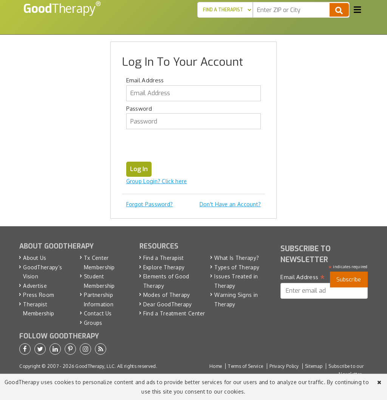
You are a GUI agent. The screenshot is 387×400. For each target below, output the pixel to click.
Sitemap (313, 366)
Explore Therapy (164, 267)
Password (139, 108)
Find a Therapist (163, 258)
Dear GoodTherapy (167, 304)
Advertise (35, 286)
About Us (34, 258)
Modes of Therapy (166, 295)
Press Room (38, 295)
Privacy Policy (284, 366)
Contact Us (98, 313)
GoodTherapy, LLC (95, 366)
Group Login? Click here (156, 181)
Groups (93, 323)
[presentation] (183, 147)
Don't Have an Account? (230, 204)
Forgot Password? (149, 204)
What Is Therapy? (236, 258)
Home (215, 366)
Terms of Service (245, 366)
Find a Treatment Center (174, 313)
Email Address (145, 80)
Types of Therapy (236, 267)
